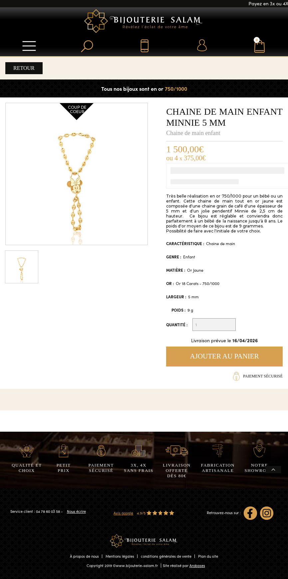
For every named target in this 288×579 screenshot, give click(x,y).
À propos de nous (84, 556)
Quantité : (176, 324)
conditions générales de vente (166, 556)
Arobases (197, 565)
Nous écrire (76, 511)
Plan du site (208, 556)
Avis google (123, 512)
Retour (24, 68)
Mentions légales (120, 556)
